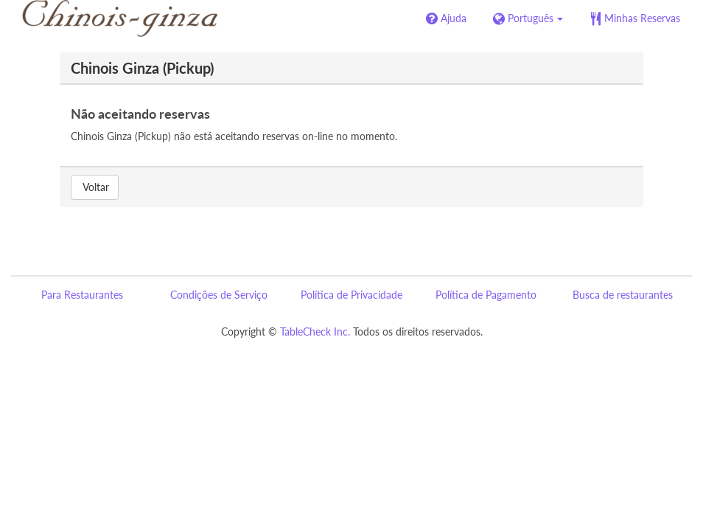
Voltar (94, 187)
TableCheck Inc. (315, 331)
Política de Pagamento (486, 294)
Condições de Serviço (218, 294)
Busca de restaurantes (623, 294)
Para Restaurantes (82, 294)
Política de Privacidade (351, 294)
